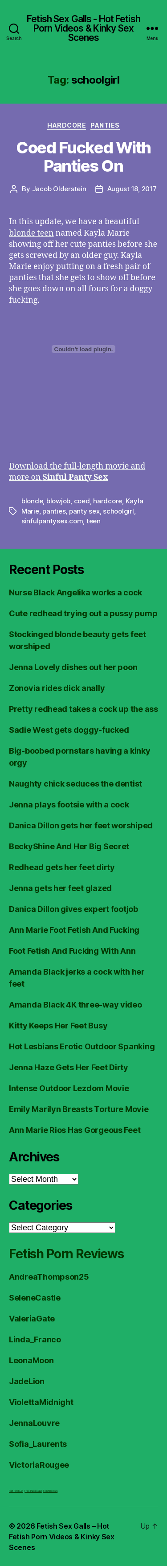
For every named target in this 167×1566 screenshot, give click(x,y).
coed (82, 501)
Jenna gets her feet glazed (60, 888)
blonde (32, 501)
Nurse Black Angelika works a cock (75, 592)
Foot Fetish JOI (16, 1491)
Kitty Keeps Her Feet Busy (58, 1025)
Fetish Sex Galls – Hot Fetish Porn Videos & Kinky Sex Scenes (61, 1537)
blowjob (58, 501)
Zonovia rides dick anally (57, 688)
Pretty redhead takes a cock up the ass (83, 709)
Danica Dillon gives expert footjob (73, 909)
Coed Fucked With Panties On (83, 157)
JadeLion (27, 1381)
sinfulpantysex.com (52, 521)
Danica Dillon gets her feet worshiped (81, 825)
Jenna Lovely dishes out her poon (73, 667)
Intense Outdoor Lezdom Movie (69, 1088)
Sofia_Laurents (38, 1444)
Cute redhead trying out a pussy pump (83, 613)
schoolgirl (118, 511)
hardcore (107, 501)
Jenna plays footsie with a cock (69, 804)
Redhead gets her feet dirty (62, 867)
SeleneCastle (35, 1297)
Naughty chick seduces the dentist (75, 783)
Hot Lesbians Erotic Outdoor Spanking (82, 1046)
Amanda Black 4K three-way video (75, 1004)
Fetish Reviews (50, 1491)
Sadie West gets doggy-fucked (69, 730)
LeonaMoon (31, 1360)
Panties (105, 125)
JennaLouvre (34, 1423)
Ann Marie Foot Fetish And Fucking (74, 930)
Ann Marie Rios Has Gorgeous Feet (74, 1130)
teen (93, 521)
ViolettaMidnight (41, 1402)
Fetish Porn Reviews (66, 1253)
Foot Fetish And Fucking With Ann (72, 951)
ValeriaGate (32, 1318)
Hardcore (66, 125)
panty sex (84, 511)
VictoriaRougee (39, 1465)
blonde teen (31, 233)
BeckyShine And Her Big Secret (69, 846)
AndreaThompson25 (49, 1276)
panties (53, 511)
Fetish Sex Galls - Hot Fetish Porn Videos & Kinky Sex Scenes (83, 28)
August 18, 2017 (132, 189)
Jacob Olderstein (59, 189)
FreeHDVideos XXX (33, 1491)
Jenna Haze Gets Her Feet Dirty (68, 1067)
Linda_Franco (35, 1339)
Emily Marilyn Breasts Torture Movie (79, 1109)
